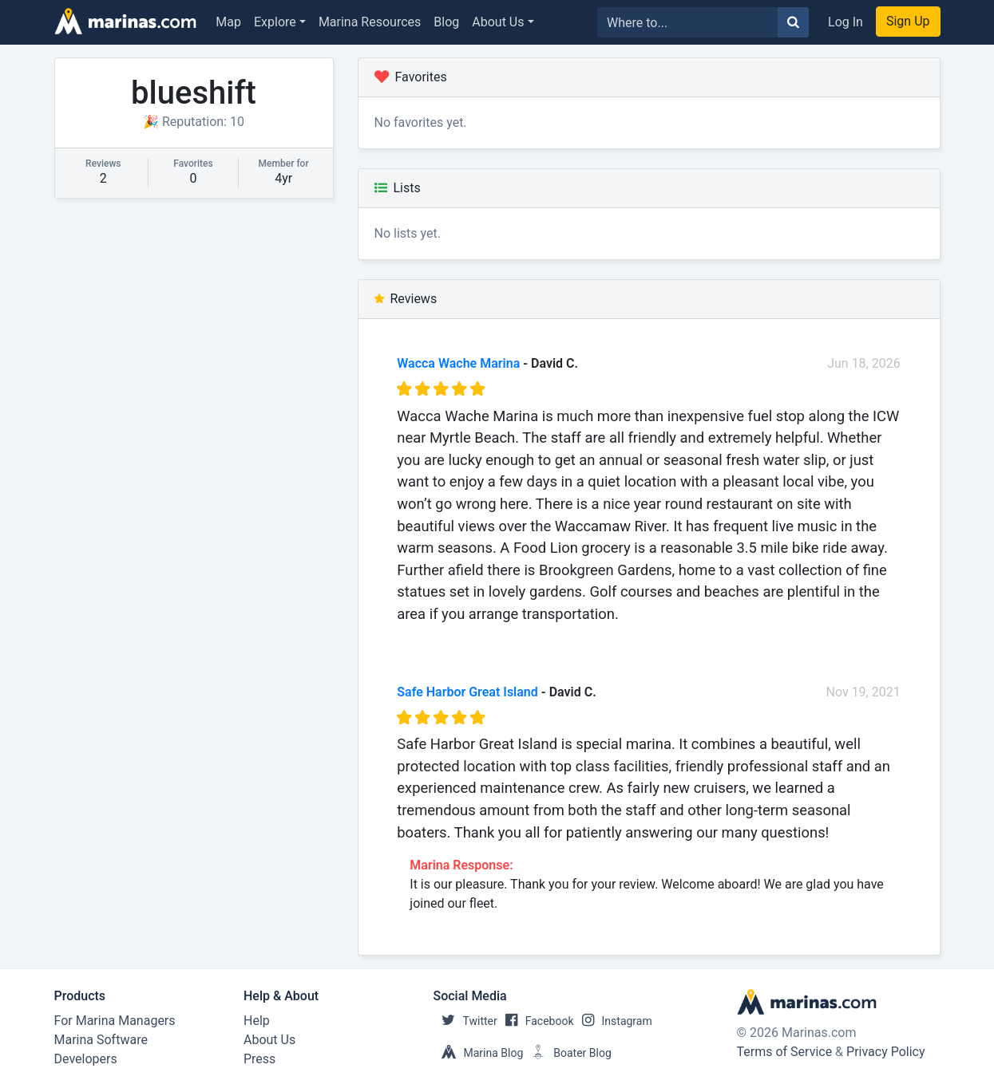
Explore (275, 22)
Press (259, 1058)
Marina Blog (479, 1053)
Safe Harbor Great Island (467, 692)
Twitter (465, 1021)
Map (228, 22)
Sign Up (908, 21)
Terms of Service (785, 1051)
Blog (446, 22)
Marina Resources (370, 22)
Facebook (535, 1021)
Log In (845, 22)
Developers (85, 1058)
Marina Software (101, 1039)
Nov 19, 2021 (863, 692)
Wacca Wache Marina (458, 363)
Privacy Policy (885, 1051)
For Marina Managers (115, 1020)
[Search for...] (687, 22)
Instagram (613, 1021)
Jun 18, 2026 (864, 363)
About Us (498, 22)
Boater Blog (567, 1053)
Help (257, 1020)
